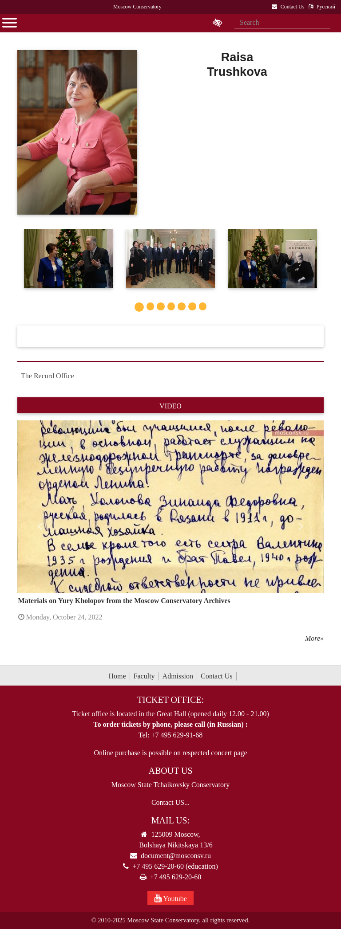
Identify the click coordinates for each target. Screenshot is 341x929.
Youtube (170, 898)
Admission (178, 676)
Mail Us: (170, 820)
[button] (40, 526)
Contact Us (217, 676)
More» (314, 638)
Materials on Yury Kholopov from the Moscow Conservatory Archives (124, 600)
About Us (170, 771)
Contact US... (170, 802)
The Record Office (47, 376)
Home (117, 676)
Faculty (144, 676)
